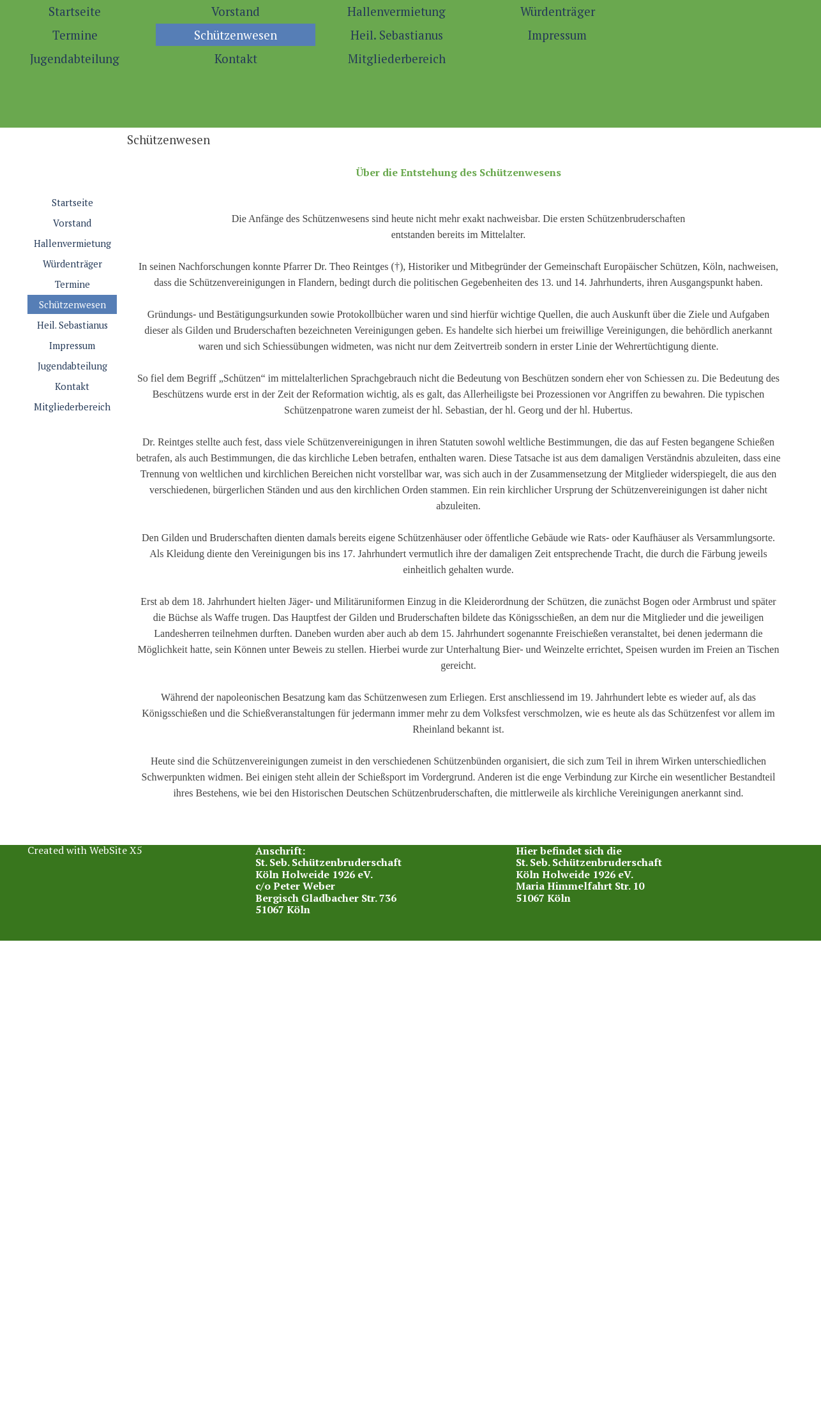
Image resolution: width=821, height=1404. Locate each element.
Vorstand (235, 11)
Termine (72, 284)
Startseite (72, 203)
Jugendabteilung (72, 366)
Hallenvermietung (396, 11)
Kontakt (236, 58)
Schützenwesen (235, 35)
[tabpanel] (458, 498)
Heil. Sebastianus (396, 35)
